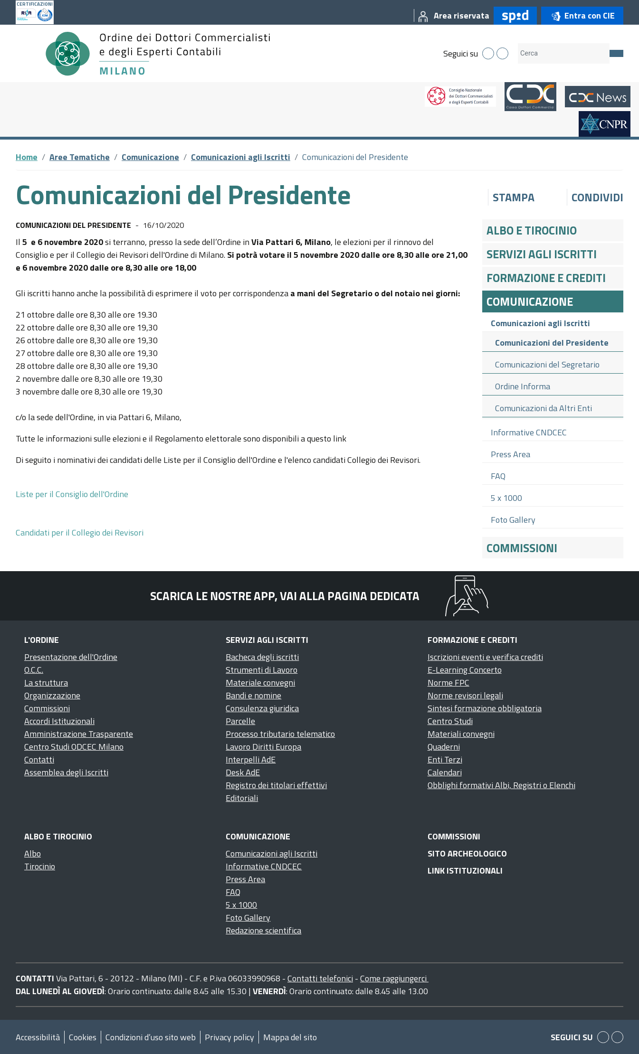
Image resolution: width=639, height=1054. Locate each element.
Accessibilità (38, 1037)
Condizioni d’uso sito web (150, 1037)
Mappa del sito (290, 1037)
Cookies (82, 1037)
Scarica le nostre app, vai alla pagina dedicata (285, 595)
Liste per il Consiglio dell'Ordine (72, 494)
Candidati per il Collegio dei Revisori (80, 532)
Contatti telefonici (320, 978)
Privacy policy (229, 1037)
